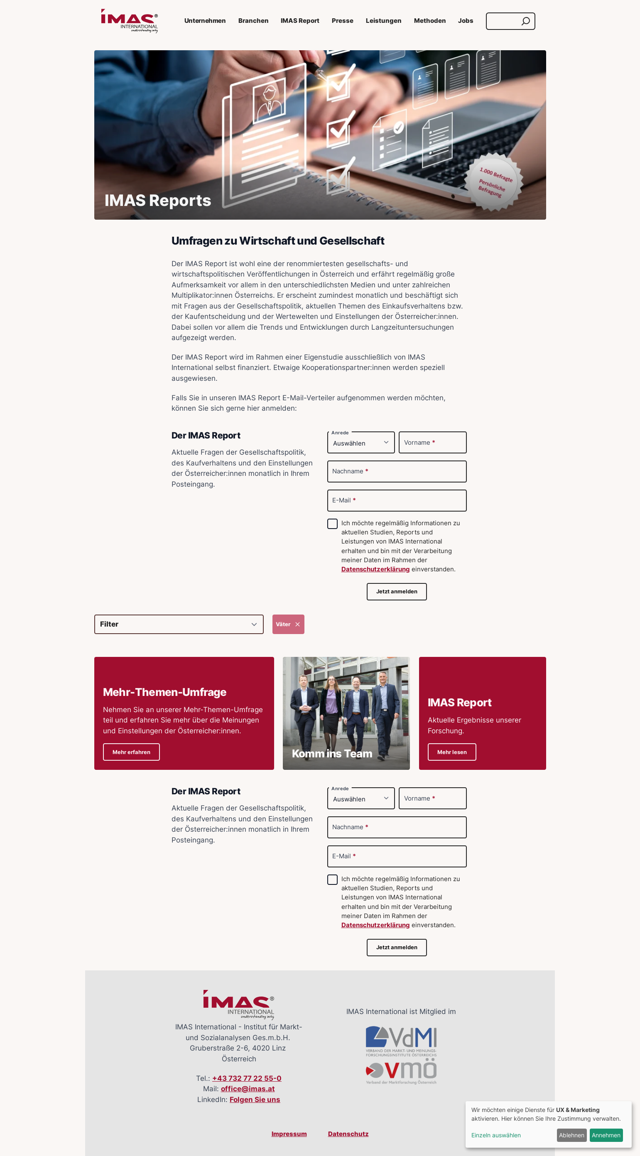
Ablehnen (571, 1135)
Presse (342, 20)
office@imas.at (248, 1089)
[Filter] (179, 624)
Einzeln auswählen (496, 1135)
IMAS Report (300, 20)
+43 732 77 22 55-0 (247, 1078)
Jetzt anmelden (396, 591)
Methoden (430, 20)
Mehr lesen (452, 752)
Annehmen (606, 1135)
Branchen (253, 20)
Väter (288, 624)
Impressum (289, 1134)
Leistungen (384, 20)
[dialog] (549, 1124)
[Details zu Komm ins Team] (346, 713)
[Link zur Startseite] (129, 21)
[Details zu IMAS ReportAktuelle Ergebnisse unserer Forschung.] (482, 713)
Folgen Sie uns (255, 1099)
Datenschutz (348, 1134)
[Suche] (503, 21)
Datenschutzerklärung (375, 569)
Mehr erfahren (131, 752)
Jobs (465, 20)
